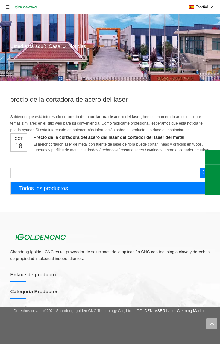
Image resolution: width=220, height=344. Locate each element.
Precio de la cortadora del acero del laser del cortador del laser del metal (109, 137)
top (211, 323)
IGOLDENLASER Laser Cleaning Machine (172, 311)
